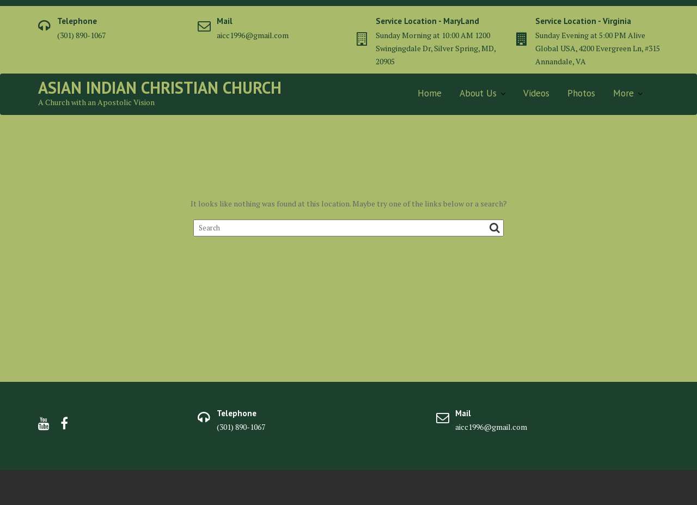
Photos (581, 93)
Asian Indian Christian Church (160, 87)
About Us (478, 93)
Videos (536, 93)
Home (430, 93)
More (623, 93)
